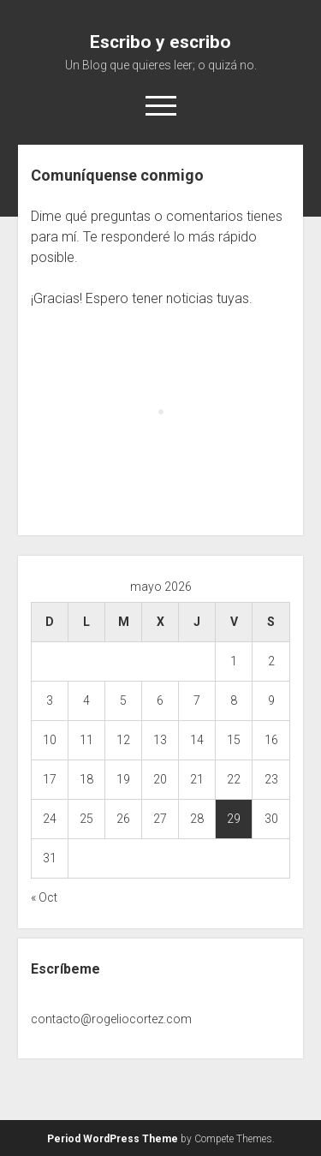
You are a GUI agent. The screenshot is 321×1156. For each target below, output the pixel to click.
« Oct (44, 897)
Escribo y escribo (160, 42)
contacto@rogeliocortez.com (111, 1019)
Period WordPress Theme (112, 1139)
